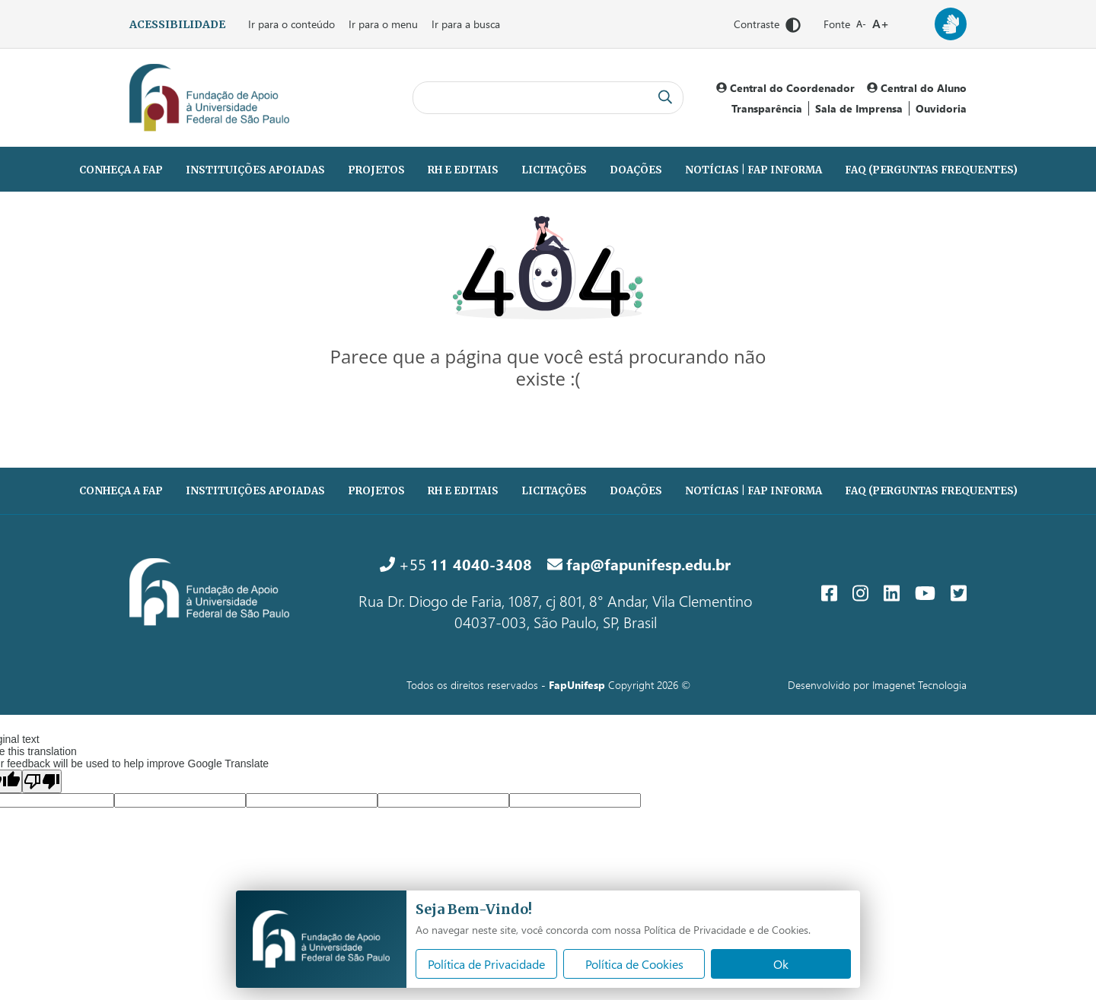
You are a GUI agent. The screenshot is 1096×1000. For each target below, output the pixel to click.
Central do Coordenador (785, 88)
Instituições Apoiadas (255, 169)
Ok (781, 964)
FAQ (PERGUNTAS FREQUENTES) (931, 169)
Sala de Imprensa (859, 108)
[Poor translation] (42, 781)
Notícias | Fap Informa (753, 169)
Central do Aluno (917, 88)
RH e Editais (463, 169)
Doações (636, 169)
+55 (456, 563)
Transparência (766, 108)
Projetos (376, 169)
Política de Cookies (634, 964)
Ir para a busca (466, 24)
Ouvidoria (941, 108)
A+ (880, 23)
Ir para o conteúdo (291, 24)
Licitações (554, 169)
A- (861, 24)
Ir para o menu (383, 24)
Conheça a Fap (121, 169)
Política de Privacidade (486, 964)
